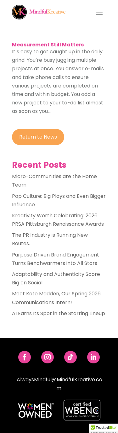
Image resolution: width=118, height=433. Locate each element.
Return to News (38, 136)
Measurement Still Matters (48, 44)
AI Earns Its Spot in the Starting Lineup (58, 313)
